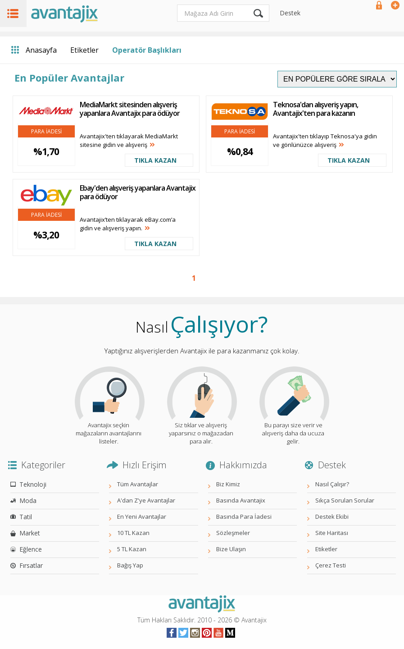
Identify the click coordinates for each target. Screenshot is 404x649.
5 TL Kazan (131, 549)
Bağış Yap (130, 565)
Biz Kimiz (228, 484)
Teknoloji (32, 484)
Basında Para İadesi (244, 516)
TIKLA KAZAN (155, 160)
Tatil (25, 516)
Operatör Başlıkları (147, 50)
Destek (290, 13)
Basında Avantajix (240, 500)
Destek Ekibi (332, 516)
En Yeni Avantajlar (141, 516)
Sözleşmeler (233, 533)
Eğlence (30, 549)
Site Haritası (331, 533)
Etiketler (84, 50)
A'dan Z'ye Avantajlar (146, 500)
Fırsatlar (31, 565)
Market (29, 533)
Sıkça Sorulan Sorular (344, 500)
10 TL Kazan (133, 533)
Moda (27, 500)
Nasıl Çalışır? (332, 484)
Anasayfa (41, 50)
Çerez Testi (330, 565)
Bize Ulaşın (231, 549)
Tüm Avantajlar (137, 484)
